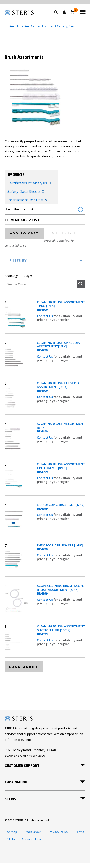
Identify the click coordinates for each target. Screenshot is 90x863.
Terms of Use (31, 839)
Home (20, 26)
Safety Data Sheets (25, 191)
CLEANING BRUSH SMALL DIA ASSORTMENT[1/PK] (58, 346)
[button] (58, 17)
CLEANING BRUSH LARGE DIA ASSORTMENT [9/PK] (58, 387)
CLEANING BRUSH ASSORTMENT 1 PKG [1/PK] (61, 306)
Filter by (18, 260)
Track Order (33, 832)
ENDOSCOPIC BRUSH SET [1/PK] (60, 547)
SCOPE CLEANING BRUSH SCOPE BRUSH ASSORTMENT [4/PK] (60, 589)
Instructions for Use (27, 199)
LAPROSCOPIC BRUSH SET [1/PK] (60, 507)
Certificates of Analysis (29, 183)
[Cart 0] (73, 12)
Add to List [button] (64, 233)
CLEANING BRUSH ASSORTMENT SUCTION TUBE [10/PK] (61, 630)
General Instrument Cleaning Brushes (54, 26)
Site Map (11, 832)
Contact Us (45, 316)
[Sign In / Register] (64, 12)
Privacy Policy (58, 832)
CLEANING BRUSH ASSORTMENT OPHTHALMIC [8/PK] (61, 468)
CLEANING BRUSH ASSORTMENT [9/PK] (61, 427)
